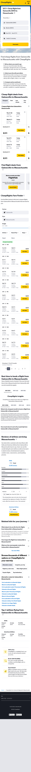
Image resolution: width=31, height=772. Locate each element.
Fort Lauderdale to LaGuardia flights (11, 582)
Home (2, 690)
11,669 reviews (13, 512)
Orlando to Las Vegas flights (9, 603)
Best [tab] (11, 100)
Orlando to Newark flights (9, 589)
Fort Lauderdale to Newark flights (11, 598)
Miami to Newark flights (8, 596)
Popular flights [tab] (6, 572)
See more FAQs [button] (16, 550)
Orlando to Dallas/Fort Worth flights (11, 601)
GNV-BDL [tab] (23, 390)
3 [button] (15, 368)
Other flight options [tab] (22, 568)
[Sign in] (25, 3)
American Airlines (14, 507)
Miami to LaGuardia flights (9, 584)
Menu (28, 3)
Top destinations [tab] (17, 572)
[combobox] (6, 18)
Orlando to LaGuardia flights (9, 594)
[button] (15, 23)
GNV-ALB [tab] (15, 390)
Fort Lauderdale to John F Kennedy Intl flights (14, 587)
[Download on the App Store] (19, 715)
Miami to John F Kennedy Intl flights (11, 591)
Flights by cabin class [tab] (8, 568)
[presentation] (14, 13)
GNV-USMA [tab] (5, 405)
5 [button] (22, 368)
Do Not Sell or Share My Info (15, 706)
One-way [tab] (25, 101)
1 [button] (8, 368)
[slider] (29, 228)
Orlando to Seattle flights (8, 605)
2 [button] (11, 368)
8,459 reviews (13, 465)
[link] (13, 187)
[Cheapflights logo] (6, 2)
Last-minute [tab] (17, 101)
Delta (10, 460)
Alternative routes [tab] (7, 565)
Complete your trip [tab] (20, 565)
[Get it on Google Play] (11, 715)
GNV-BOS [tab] (7, 390)
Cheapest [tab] (5, 100)
